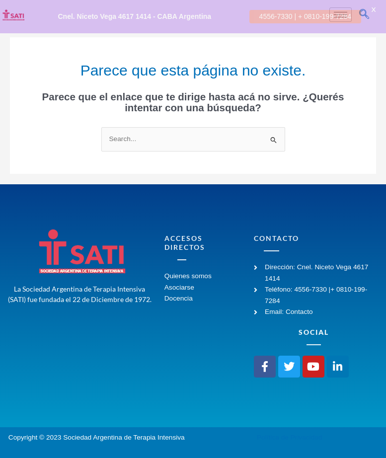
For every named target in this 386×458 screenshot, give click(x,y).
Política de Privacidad (289, 435)
